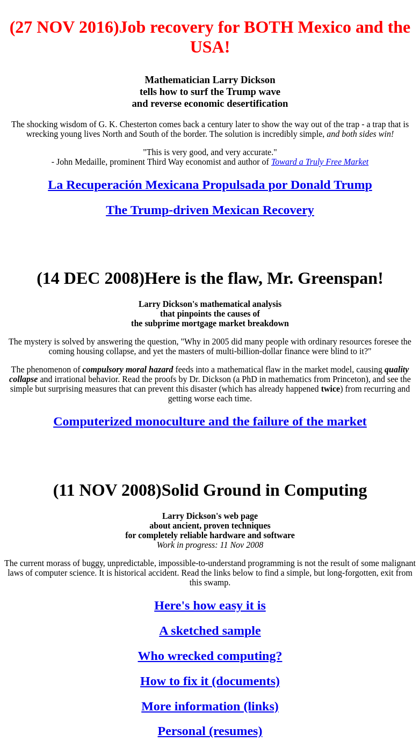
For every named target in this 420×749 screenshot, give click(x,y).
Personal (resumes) (210, 731)
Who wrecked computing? (210, 656)
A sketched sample (209, 630)
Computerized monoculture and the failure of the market (210, 421)
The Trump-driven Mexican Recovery (210, 210)
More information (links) (210, 706)
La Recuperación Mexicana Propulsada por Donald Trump (210, 185)
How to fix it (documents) (210, 681)
